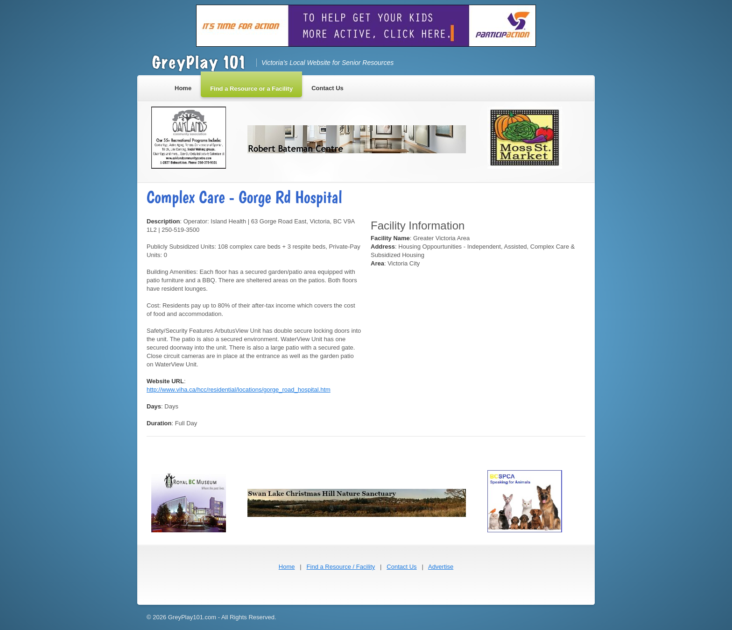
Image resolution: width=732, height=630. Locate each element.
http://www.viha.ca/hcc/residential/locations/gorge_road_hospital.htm (239, 389)
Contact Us (401, 566)
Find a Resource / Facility (341, 566)
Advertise (440, 566)
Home (287, 566)
